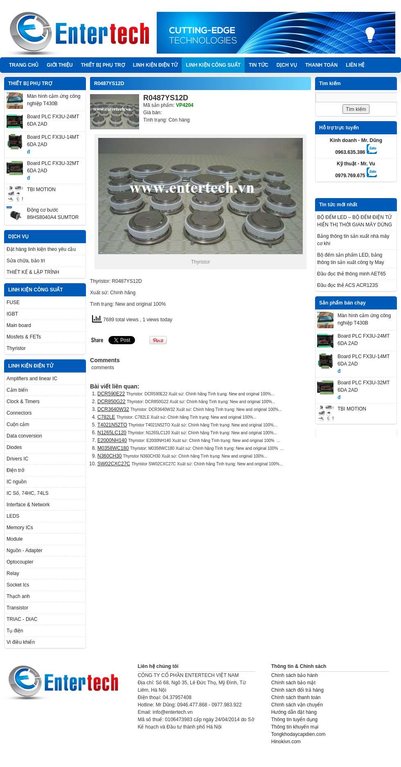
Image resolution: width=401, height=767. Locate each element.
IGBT (12, 314)
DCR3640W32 (113, 409)
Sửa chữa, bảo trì (26, 261)
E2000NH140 (112, 440)
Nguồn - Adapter (25, 550)
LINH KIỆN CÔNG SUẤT (213, 65)
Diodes (14, 447)
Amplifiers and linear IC (32, 378)
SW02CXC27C (113, 464)
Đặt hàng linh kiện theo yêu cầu (41, 249)
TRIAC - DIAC (22, 619)
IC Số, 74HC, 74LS (27, 493)
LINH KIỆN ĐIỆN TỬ (155, 65)
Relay (13, 573)
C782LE (106, 417)
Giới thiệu (59, 65)
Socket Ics (18, 585)
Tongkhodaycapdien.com (298, 734)
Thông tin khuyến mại (294, 727)
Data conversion (24, 436)
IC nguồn (17, 482)
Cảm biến (17, 390)
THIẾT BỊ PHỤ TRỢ (103, 65)
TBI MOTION (41, 189)
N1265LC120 (111, 432)
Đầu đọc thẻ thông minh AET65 (351, 274)
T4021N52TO (112, 425)
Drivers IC (17, 459)
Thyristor (16, 348)
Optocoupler (20, 562)
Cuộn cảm (18, 424)
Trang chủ (23, 65)
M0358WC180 (113, 448)
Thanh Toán (321, 65)
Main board (19, 325)
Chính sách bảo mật (293, 683)
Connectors (19, 413)
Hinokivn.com (286, 741)
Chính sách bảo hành (294, 675)
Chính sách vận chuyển (297, 705)
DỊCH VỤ (287, 65)
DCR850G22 (111, 401)
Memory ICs (20, 527)
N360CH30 (109, 456)
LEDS (13, 516)
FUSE (13, 302)
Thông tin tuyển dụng (294, 719)
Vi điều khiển (21, 642)
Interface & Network (28, 505)
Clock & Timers (23, 401)
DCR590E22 (111, 394)
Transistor (17, 608)
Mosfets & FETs (24, 337)
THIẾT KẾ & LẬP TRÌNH (33, 272)
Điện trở (15, 470)
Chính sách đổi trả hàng (297, 690)
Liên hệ (355, 65)
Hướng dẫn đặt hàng (294, 712)
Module (15, 539)
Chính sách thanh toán (296, 697)
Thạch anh (18, 596)
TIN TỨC (258, 65)
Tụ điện (15, 631)
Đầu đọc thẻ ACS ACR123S (347, 285)
